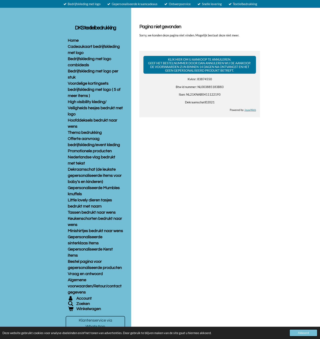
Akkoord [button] (303, 332)
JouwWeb (250, 110)
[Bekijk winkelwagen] (95, 309)
